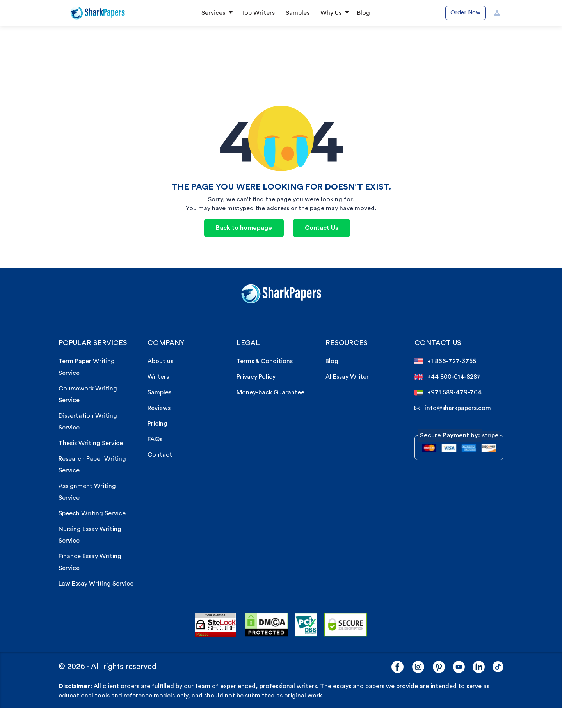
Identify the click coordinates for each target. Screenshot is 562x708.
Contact (160, 455)
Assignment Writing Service (87, 492)
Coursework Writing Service (88, 394)
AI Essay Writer (347, 377)
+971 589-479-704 (448, 392)
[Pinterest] (439, 667)
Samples (297, 13)
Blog (363, 13)
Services (213, 13)
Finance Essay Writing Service (90, 562)
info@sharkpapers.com (452, 408)
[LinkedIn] (479, 667)
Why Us (330, 13)
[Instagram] (418, 667)
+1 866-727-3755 (445, 361)
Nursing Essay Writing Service (90, 535)
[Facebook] (397, 667)
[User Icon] (497, 13)
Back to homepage (244, 228)
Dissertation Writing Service (88, 422)
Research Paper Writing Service (92, 465)
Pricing (157, 424)
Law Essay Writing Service (96, 583)
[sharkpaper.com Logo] (281, 293)
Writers (158, 377)
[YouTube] (459, 667)
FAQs (155, 439)
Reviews (159, 408)
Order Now (465, 13)
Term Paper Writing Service (87, 367)
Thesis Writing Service (91, 443)
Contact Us (321, 228)
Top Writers (258, 13)
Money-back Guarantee (270, 392)
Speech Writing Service (92, 513)
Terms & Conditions (265, 361)
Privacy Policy (256, 377)
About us (160, 361)
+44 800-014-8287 (447, 377)
